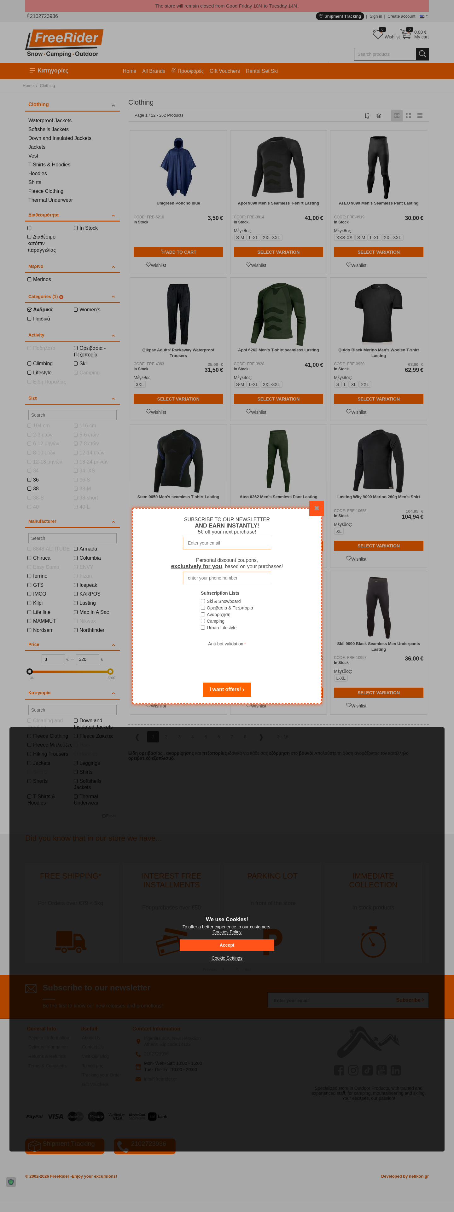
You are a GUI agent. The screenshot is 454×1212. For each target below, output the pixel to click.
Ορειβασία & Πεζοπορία (230, 607)
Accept (227, 945)
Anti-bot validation (225, 643)
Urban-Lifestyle (221, 627)
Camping (215, 621)
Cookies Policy (227, 931)
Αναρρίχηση (218, 614)
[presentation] (227, 660)
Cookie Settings (227, 958)
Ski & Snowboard (224, 601)
